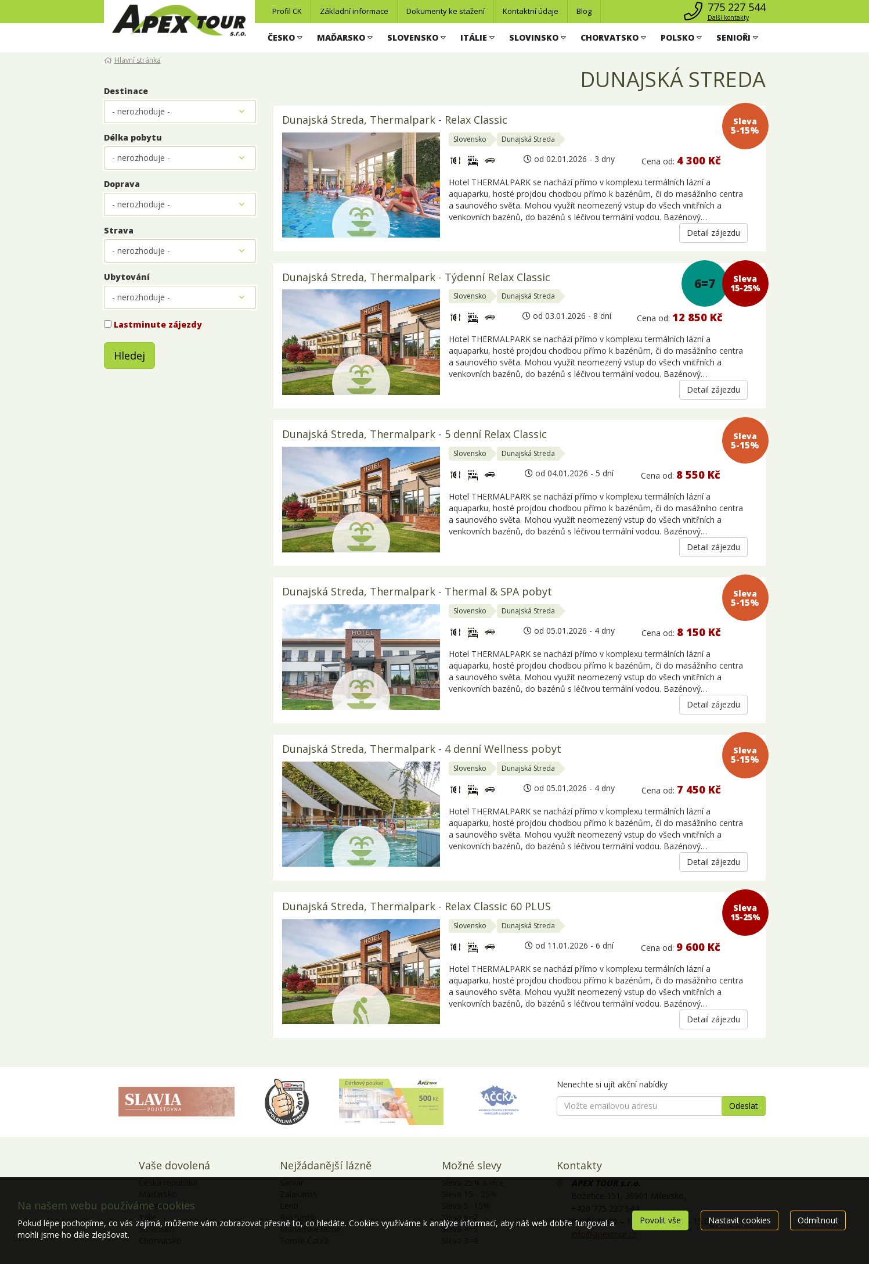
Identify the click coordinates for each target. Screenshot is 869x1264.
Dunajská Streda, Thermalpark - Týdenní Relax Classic (416, 278)
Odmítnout (818, 1220)
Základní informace (354, 11)
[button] (285, 37)
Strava (119, 230)
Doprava (122, 183)
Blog (584, 11)
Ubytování (127, 276)
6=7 (704, 283)
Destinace (126, 90)
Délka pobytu (133, 137)
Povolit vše (660, 1220)
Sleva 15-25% (745, 283)
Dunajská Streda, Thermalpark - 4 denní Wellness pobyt (421, 750)
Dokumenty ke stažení (445, 11)
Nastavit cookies (739, 1220)
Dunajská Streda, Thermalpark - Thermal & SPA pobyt (417, 592)
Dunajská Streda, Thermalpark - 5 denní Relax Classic (414, 435)
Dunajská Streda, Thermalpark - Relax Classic (394, 120)
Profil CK (287, 11)
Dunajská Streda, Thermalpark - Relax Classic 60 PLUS (416, 907)
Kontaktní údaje (530, 11)
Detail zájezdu (713, 232)
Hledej (129, 355)
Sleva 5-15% (745, 125)
